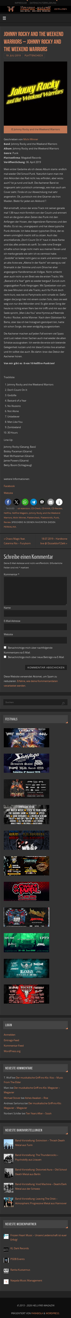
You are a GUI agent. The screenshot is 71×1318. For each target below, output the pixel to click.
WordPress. (53, 1313)
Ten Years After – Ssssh (38, 1113)
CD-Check (36, 508)
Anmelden (9, 1034)
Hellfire (7, 513)
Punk (56, 517)
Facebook (9, 486)
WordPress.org (12, 1051)
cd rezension (24, 508)
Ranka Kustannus (20, 1269)
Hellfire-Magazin (20, 513)
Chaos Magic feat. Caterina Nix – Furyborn (17, 541)
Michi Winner (30, 139)
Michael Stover (12, 1098)
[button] (8, 502)
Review (7, 522)
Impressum (21, 2)
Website (8, 493)
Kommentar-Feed (14, 1045)
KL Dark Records (19, 1248)
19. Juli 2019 (13, 55)
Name (7, 607)
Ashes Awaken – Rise (36, 1098)
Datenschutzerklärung (43, 2)
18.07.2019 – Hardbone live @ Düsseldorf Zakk (53, 541)
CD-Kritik (46, 508)
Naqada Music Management (26, 1280)
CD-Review (56, 508)
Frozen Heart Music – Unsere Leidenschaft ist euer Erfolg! (38, 1238)
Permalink (10, 526)
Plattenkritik (47, 517)
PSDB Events (17, 1259)
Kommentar (11, 574)
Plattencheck (34, 55)
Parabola (37, 1313)
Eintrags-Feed (11, 1040)
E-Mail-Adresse (12, 621)
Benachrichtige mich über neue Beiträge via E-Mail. (36, 657)
